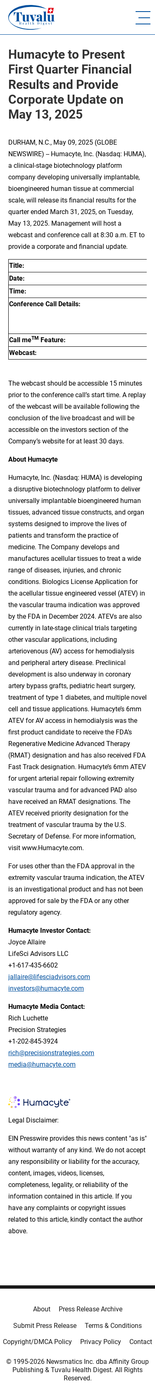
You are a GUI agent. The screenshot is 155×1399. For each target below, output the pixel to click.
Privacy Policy (100, 1342)
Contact (140, 1342)
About (41, 1309)
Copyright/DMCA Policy (37, 1342)
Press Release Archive (90, 1309)
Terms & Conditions (113, 1326)
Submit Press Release (44, 1326)
